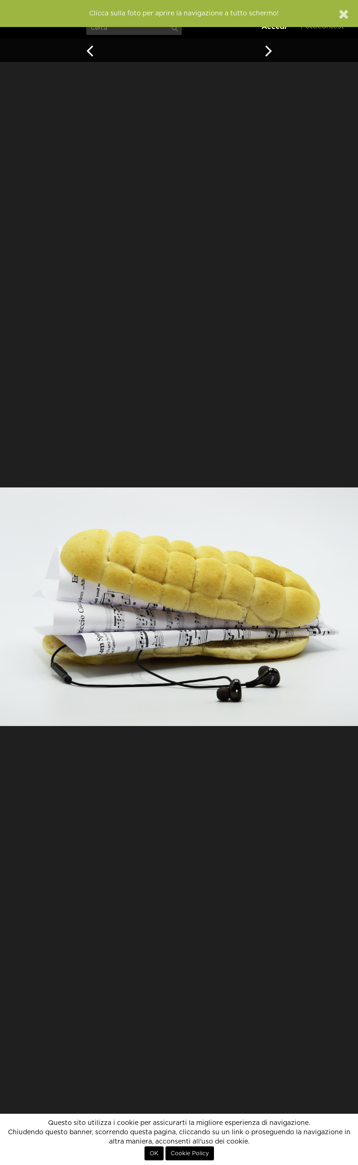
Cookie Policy (190, 1153)
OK (154, 1153)
